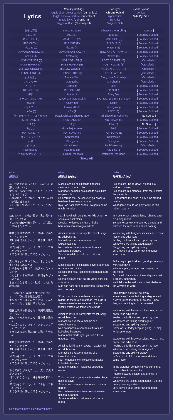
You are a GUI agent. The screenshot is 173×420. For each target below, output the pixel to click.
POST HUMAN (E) (113, 64)
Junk (113, 85)
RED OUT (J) (30, 90)
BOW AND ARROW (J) (31, 51)
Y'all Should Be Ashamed (113, 115)
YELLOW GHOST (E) (113, 68)
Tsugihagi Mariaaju (72, 153)
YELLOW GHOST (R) (72, 68)
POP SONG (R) (72, 132)
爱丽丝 (13, 176)
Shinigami (72, 141)
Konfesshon (72, 136)
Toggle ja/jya (66, 19)
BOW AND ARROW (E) (113, 51)
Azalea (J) (31, 56)
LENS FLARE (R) (72, 73)
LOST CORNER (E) (113, 60)
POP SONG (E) (113, 132)
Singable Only (115, 23)
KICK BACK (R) (72, 119)
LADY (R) (72, 111)
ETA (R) (72, 124)
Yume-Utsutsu (72, 145)
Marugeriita (71, 81)
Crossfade (148, 60)
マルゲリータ (31, 81)
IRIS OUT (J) (30, 43)
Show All (86, 158)
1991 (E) (114, 34)
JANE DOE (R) (71, 39)
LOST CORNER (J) (31, 60)
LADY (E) (113, 111)
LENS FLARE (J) (31, 73)
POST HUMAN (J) (30, 64)
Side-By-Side (141, 16)
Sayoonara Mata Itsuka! (72, 98)
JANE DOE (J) (31, 39)
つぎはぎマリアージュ (31, 153)
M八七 (31, 128)
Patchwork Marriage (113, 153)
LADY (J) (31, 111)
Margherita (113, 81)
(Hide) (12, 172)
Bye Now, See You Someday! (113, 98)
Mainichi (72, 94)
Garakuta (72, 85)
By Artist (115, 19)
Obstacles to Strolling (113, 30)
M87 (113, 128)
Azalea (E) (114, 56)
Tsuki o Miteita (72, 107)
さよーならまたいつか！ (31, 98)
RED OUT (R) (72, 90)
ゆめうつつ (30, 145)
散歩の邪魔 (30, 30)
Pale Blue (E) (113, 149)
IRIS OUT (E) (113, 43)
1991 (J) (31, 34)
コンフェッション (31, 136)
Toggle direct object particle (66, 12)
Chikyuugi (72, 102)
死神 (30, 141)
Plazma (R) (71, 47)
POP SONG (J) (31, 132)
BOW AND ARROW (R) (71, 51)
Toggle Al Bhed (65, 23)
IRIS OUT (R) (72, 43)
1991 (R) (72, 34)
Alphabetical (115, 16)
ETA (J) (31, 124)
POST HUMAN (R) (72, 64)
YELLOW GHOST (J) (31, 68)
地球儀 (31, 102)
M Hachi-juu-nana (72, 128)
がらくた (31, 85)
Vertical (141, 12)
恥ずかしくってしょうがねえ (31, 115)
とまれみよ (30, 77)
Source (148, 30)
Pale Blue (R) (72, 149)
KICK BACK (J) (31, 119)
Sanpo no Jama (72, 30)
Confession (113, 136)
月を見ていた (31, 107)
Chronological (115, 12)
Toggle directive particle (66, 16)
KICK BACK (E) (113, 119)
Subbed (153, 34)
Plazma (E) (113, 47)
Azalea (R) (72, 56)
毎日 (30, 94)
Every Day (114, 94)
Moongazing (114, 107)
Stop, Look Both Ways (113, 77)
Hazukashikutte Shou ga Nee (72, 115)
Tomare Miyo (72, 77)
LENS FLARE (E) (114, 73)
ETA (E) (113, 124)
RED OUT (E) (113, 90)
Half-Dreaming (113, 145)
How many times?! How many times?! (31, 408)
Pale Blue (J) (30, 149)
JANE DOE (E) (113, 39)
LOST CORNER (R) (72, 60)
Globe (113, 102)
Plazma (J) (31, 47)
